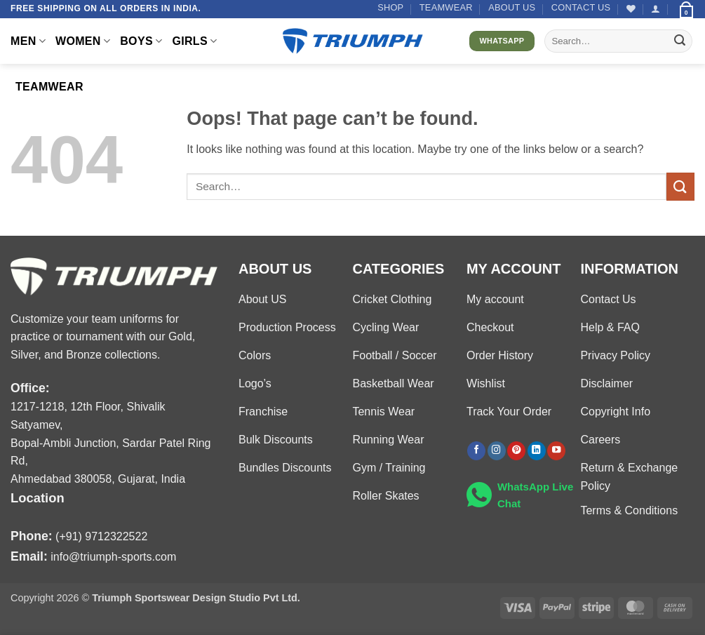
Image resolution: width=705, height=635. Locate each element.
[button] (655, 9)
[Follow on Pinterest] (516, 450)
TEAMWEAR (446, 7)
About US (511, 7)
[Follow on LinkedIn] (537, 450)
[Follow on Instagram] (497, 450)
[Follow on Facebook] (476, 450)
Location (38, 497)
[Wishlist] (631, 9)
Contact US (581, 7)
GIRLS (194, 41)
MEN (28, 41)
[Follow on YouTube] (556, 450)
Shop (390, 7)
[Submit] (680, 41)
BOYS (141, 41)
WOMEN (82, 41)
